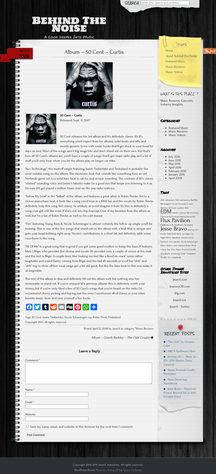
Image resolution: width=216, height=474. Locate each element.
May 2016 (174, 164)
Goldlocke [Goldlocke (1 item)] (164, 225)
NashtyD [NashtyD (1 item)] (164, 242)
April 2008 (175, 178)
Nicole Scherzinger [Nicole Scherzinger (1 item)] (189, 242)
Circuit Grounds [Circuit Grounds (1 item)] (178, 204)
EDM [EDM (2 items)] (166, 211)
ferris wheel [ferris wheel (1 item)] (174, 216)
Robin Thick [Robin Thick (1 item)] (191, 245)
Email (29, 402)
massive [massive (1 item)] (184, 237)
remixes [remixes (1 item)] (181, 245)
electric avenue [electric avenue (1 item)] (179, 213)
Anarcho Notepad (107, 470)
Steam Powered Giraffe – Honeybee (180, 372)
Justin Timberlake (52, 317)
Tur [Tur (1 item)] (169, 257)
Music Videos (174, 72)
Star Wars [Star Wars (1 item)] (171, 249)
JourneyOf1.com (180, 286)
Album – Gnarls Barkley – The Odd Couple (122, 337)
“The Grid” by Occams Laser (179, 343)
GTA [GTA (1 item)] (171, 225)
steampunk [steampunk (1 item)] (165, 253)
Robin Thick (100, 317)
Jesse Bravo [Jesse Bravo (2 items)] (173, 228)
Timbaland (114, 317)
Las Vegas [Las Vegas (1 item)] (186, 234)
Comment (32, 360)
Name (30, 390)
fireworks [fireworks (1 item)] (191, 216)
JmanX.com (180, 279)
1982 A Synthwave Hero (180, 351)
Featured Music (175, 61)
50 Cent (36, 317)
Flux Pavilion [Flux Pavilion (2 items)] (175, 220)
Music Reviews (144, 328)
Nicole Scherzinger (75, 317)
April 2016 (175, 167)
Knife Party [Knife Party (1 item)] (176, 234)
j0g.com (180, 293)
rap (90, 317)
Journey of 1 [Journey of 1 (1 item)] (193, 230)
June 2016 (175, 160)
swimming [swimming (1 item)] (175, 253)
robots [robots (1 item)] (163, 249)
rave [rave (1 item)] (175, 245)
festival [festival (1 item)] (183, 216)
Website (30, 414)
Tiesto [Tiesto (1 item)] (183, 253)
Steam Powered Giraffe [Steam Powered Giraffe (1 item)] (186, 249)
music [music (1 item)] (191, 237)
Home (169, 50)
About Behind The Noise (181, 56)
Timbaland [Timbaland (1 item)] (191, 253)
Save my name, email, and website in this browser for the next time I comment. (81, 427)
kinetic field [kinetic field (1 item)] (165, 234)
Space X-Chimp (132, 470)
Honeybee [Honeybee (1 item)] (188, 225)
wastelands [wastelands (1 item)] (176, 257)
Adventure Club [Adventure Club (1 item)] (172, 200)
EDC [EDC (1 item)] (187, 208)
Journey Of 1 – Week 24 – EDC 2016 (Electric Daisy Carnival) (181, 360)
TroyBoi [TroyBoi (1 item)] (163, 257)
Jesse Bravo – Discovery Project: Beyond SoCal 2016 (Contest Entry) (180, 392)
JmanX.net (179, 300)
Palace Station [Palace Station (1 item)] (166, 245)
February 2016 (177, 171)
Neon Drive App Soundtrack (175, 381)
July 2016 (174, 156)
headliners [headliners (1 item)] (178, 225)
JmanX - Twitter (180, 306)
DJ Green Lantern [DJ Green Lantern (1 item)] (176, 208)
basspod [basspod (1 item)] (167, 204)
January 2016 (177, 174)
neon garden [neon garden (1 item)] (174, 242)
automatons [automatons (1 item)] (185, 200)
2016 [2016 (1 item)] (162, 200)
